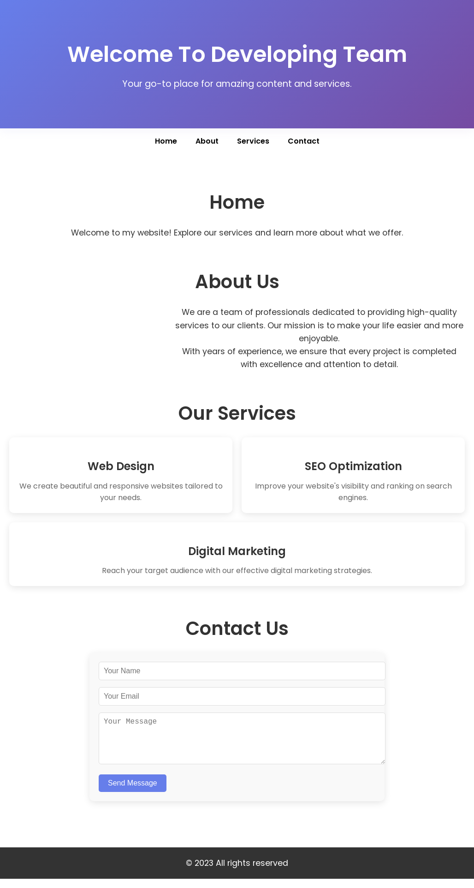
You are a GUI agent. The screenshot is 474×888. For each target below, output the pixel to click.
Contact (304, 141)
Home (166, 141)
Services (253, 141)
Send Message (132, 792)
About (207, 141)
